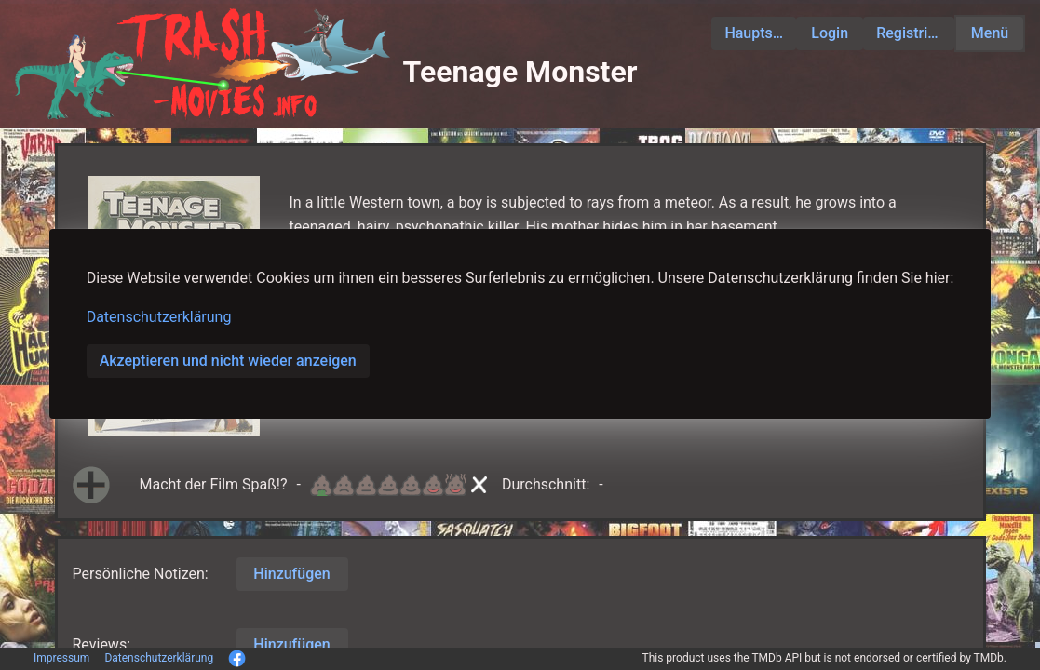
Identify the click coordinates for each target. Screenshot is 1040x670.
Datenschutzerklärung (159, 317)
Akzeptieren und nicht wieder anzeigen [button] (228, 360)
